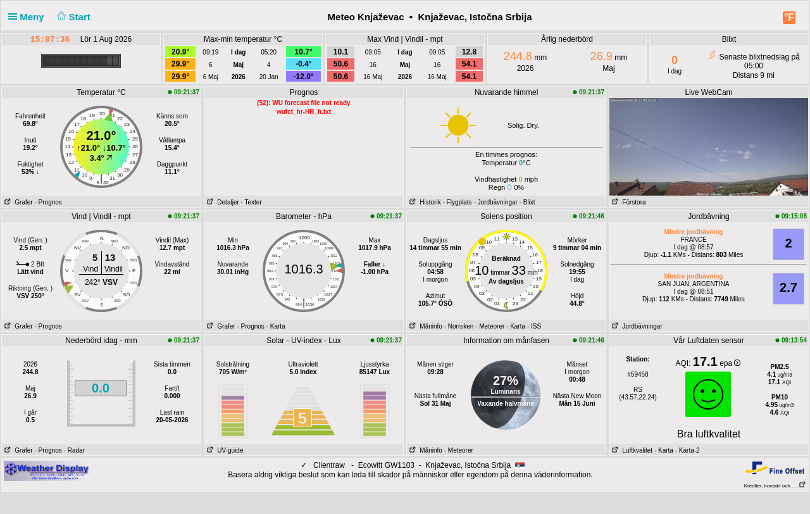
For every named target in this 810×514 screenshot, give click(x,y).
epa (730, 363)
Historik (424, 202)
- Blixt (527, 202)
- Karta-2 (686, 450)
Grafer (17, 202)
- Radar (74, 450)
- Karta (275, 326)
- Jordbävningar (495, 202)
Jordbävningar (636, 326)
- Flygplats (456, 202)
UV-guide (223, 450)
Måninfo (424, 326)
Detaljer (221, 202)
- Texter (251, 202)
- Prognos (47, 202)
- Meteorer (489, 326)
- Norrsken (459, 326)
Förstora (627, 202)
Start (72, 16)
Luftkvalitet (630, 450)
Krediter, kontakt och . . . (775, 486)
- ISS (534, 326)
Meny (28, 16)
